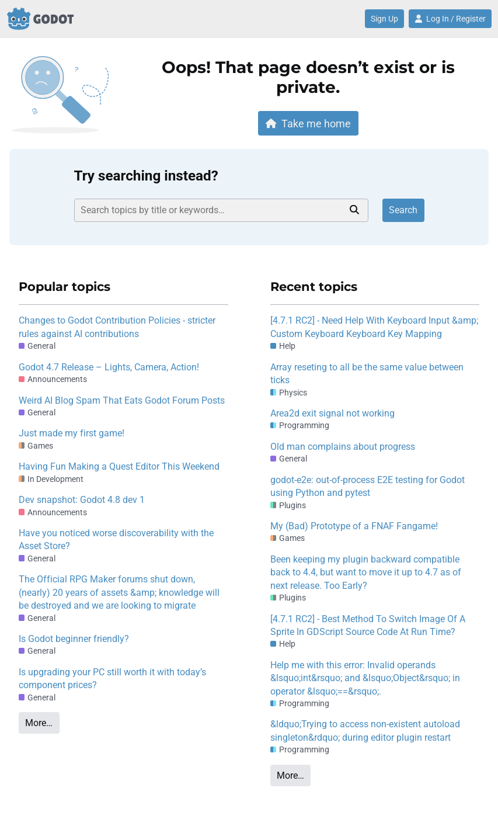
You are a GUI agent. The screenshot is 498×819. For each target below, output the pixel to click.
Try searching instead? (146, 176)
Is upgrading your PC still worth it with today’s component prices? (112, 678)
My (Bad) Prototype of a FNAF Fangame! (354, 526)
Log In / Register (450, 18)
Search (403, 210)
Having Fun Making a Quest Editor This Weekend (119, 466)
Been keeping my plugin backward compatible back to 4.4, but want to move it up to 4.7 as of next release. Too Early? (365, 572)
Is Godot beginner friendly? (74, 638)
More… (39, 722)
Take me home (308, 123)
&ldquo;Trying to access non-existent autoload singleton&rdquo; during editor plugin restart (365, 730)
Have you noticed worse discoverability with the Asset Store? (116, 539)
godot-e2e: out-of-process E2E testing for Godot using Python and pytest (367, 486)
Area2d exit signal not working (332, 413)
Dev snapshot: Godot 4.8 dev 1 (82, 499)
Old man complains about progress (342, 446)
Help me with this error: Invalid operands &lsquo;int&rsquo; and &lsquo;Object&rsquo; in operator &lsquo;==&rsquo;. (365, 678)
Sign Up (384, 18)
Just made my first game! (71, 433)
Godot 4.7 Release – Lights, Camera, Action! (109, 367)
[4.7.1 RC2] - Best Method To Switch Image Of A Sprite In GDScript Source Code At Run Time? (367, 625)
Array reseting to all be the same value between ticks (367, 374)
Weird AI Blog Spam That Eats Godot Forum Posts (122, 400)
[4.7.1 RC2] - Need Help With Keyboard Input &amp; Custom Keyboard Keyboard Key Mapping (374, 327)
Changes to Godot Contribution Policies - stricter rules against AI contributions (117, 327)
